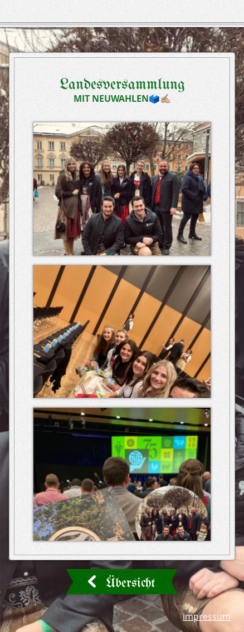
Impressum (207, 616)
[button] (122, 188)
